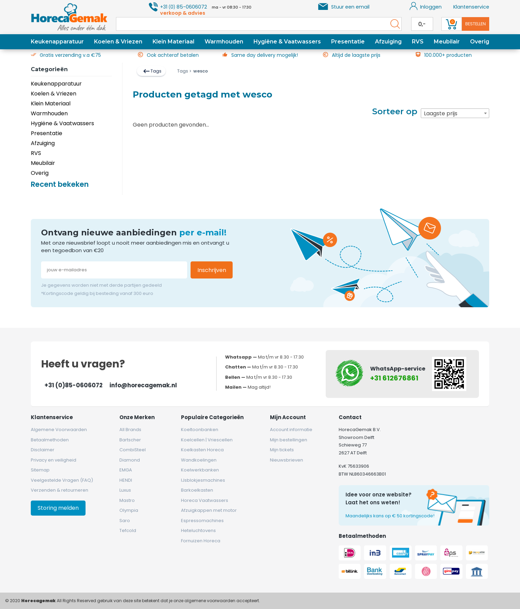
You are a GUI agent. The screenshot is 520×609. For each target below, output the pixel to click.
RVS (418, 41)
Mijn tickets (282, 449)
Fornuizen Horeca (200, 540)
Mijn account (288, 417)
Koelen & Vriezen (118, 41)
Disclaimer (42, 449)
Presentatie (348, 41)
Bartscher (130, 440)
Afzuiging (388, 41)
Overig (479, 41)
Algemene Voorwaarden (59, 429)
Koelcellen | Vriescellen (207, 440)
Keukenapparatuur (57, 41)
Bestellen (475, 24)
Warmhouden (224, 41)
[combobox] (455, 113)
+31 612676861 (394, 378)
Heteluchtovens (198, 530)
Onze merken (137, 417)
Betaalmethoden (50, 440)
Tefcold (127, 530)
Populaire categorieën (212, 417)
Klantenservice (471, 6)
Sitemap (40, 470)
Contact (350, 417)
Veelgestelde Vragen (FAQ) (62, 480)
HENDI (125, 480)
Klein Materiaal (173, 41)
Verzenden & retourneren (59, 490)
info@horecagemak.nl (143, 385)
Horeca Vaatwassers (204, 500)
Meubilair (447, 41)
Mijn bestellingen (288, 440)
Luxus (125, 490)
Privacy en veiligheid (53, 460)
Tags (151, 71)
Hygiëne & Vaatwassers (287, 41)
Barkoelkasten (197, 490)
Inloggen (426, 6)
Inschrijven (211, 270)
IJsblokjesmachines (203, 480)
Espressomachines (202, 520)
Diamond (129, 460)
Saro (124, 520)
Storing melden (58, 508)
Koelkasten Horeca (202, 449)
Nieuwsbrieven (286, 460)
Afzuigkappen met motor (209, 510)
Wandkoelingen (199, 460)
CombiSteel (132, 449)
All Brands (130, 429)
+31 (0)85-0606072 (73, 385)
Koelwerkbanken (200, 470)
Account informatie (291, 429)
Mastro (127, 500)
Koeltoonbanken (199, 429)
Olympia (128, 510)
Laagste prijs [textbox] (440, 113)
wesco (198, 71)
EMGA (125, 470)
